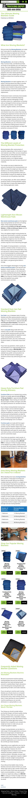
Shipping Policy (5, 791)
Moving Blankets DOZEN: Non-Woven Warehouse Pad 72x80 (21, 595)
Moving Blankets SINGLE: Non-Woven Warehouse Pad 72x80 (6, 625)
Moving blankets (6, 81)
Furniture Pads (5, 394)
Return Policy (14, 791)
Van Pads (3, 315)
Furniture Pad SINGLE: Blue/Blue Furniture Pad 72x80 (21, 566)
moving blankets (21, 477)
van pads (7, 330)
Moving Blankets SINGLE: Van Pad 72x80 (21, 624)
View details (4, 572)
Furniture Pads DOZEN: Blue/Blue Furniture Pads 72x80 (6, 594)
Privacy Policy (23, 791)
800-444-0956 (14, 9)
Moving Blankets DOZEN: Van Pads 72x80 (6, 566)
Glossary (17, 793)
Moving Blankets (16, 49)
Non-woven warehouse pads (9, 221)
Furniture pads (5, 423)
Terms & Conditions (7, 793)
